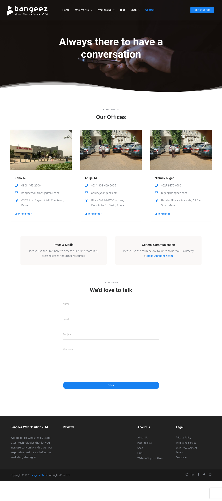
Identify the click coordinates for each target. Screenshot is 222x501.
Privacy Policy (183, 439)
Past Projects (144, 444)
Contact (150, 10)
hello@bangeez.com (160, 257)
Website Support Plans (150, 460)
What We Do (104, 10)
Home (65, 10)
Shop (133, 10)
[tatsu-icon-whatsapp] (210, 476)
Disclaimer (181, 459)
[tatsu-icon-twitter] (205, 476)
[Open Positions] (24, 215)
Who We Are (82, 10)
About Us (142, 439)
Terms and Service (186, 444)
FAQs (140, 455)
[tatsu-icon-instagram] (187, 476)
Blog (122, 10)
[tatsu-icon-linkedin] (193, 476)
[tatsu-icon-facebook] (199, 476)
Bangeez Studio (39, 477)
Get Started (202, 10)
